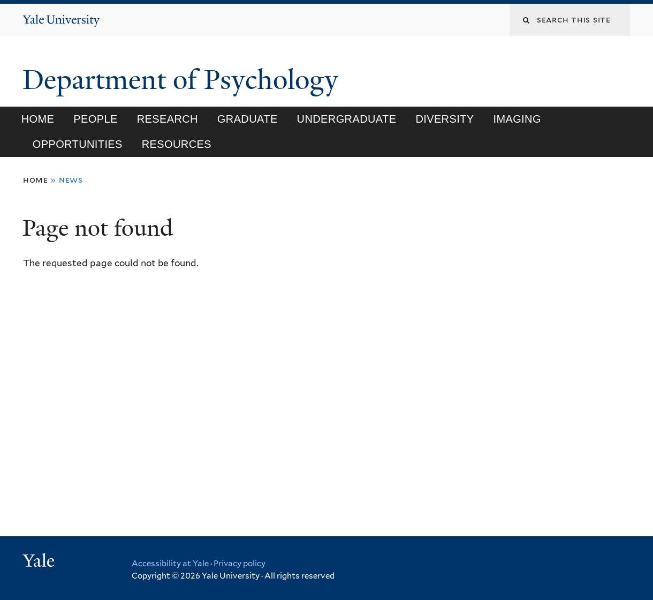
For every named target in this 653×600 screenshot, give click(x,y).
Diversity (444, 119)
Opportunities (78, 144)
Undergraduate (347, 119)
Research (167, 119)
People (95, 119)
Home (38, 119)
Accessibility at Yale (170, 563)
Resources (176, 144)
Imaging (517, 119)
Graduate (247, 119)
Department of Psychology (183, 80)
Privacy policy (239, 563)
